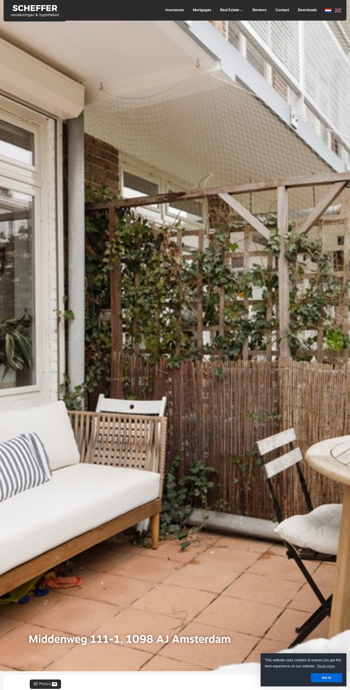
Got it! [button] (326, 677)
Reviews (260, 10)
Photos (45, 684)
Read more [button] (326, 666)
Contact (282, 10)
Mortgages (202, 10)
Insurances (174, 10)
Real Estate (232, 10)
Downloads (307, 10)
